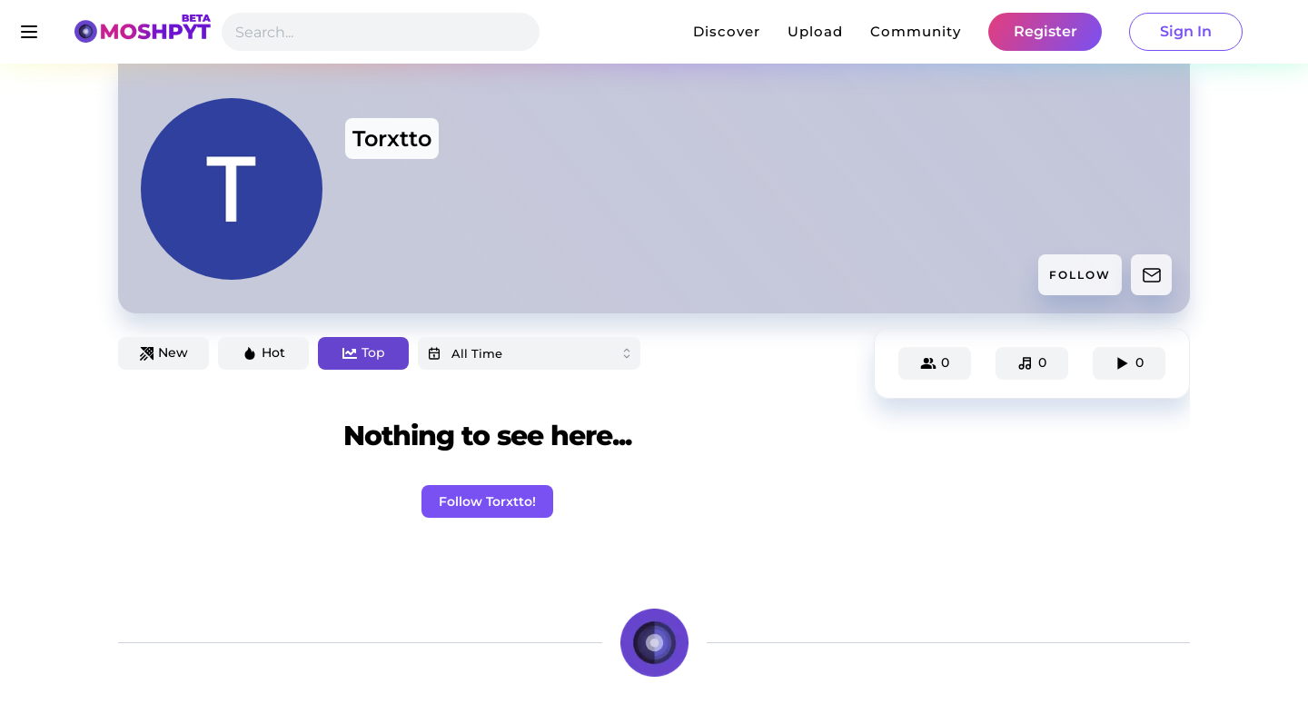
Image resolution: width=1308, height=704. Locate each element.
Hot (264, 352)
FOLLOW (1080, 275)
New (164, 352)
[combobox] (529, 353)
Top (363, 352)
